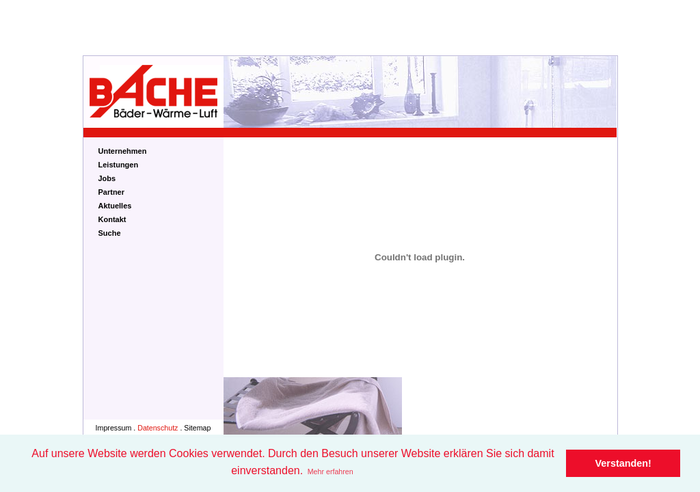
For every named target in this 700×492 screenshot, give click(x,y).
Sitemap (197, 428)
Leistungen (118, 165)
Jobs (107, 178)
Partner (111, 192)
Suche (109, 233)
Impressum (114, 428)
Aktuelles (115, 206)
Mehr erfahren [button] (330, 471)
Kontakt (112, 219)
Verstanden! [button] (623, 463)
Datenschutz (157, 428)
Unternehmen (122, 151)
